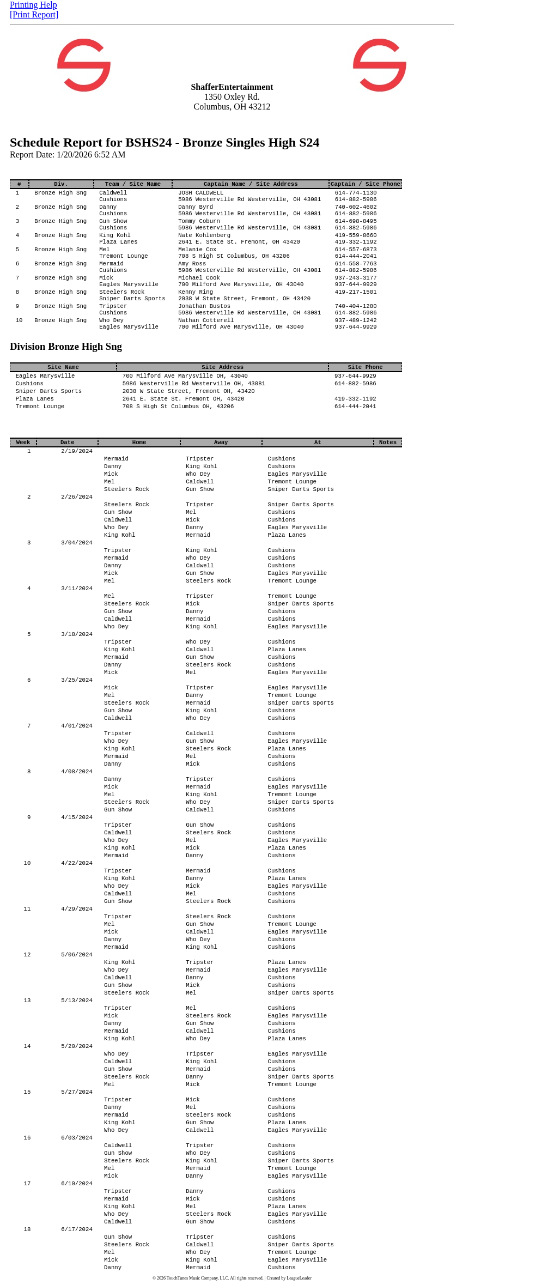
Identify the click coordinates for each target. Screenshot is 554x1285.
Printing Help (33, 4)
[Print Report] (34, 14)
